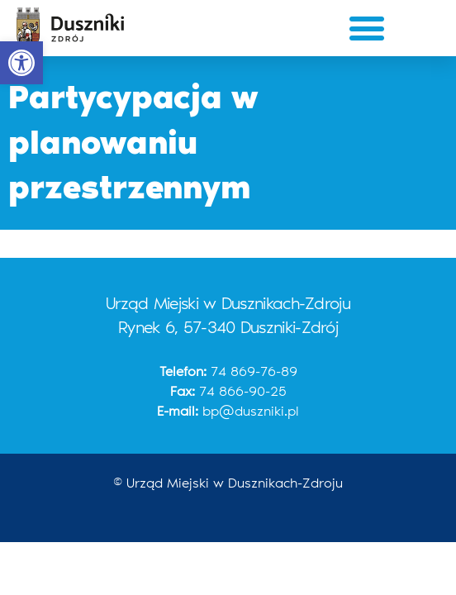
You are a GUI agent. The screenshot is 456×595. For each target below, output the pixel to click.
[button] (21, 62)
